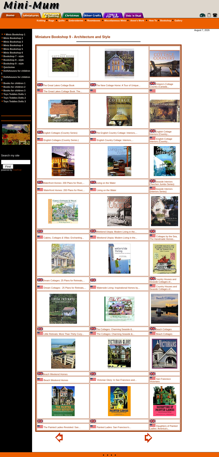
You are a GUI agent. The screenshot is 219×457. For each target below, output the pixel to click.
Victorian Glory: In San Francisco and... (117, 380)
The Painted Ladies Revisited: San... (61, 427)
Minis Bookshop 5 (13, 49)
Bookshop (165, 20)
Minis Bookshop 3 (13, 41)
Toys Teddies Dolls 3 (13, 101)
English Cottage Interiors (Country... (161, 132)
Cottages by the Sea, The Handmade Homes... (163, 237)
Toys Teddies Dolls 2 (14, 97)
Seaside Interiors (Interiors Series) (161, 190)
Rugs (49, 20)
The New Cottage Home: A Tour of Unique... (118, 85)
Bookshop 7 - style (13, 56)
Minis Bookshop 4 (13, 45)
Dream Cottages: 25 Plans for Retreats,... (64, 280)
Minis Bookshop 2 (13, 38)
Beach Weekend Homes (55, 374)
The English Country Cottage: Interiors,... (116, 133)
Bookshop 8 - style (13, 60)
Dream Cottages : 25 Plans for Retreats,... (64, 287)
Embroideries (76, 20)
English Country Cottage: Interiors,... (114, 140)
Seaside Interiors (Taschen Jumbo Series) (162, 182)
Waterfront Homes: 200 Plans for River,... (63, 183)
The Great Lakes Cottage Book (58, 85)
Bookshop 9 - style (12, 63)
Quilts (61, 20)
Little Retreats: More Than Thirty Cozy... (63, 334)
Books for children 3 (14, 90)
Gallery (178, 20)
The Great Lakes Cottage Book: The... (62, 91)
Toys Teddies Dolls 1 (13, 94)
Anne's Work (137, 20)
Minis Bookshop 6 (13, 52)
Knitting (41, 20)
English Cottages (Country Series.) (61, 140)
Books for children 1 (14, 83)
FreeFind (17, 170)
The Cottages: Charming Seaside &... (115, 329)
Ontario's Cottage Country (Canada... (161, 85)
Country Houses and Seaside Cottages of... (163, 280)
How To (153, 20)
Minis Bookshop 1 (15, 34)
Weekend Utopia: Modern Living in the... (116, 231)
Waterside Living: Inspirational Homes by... (118, 287)
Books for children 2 (13, 87)
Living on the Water (105, 183)
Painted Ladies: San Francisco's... (113, 427)
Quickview (9, 67)
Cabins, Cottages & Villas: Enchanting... (63, 237)
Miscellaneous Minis (115, 20)
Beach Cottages (163, 329)
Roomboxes (93, 20)
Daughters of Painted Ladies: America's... (164, 427)
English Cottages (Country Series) (60, 133)
